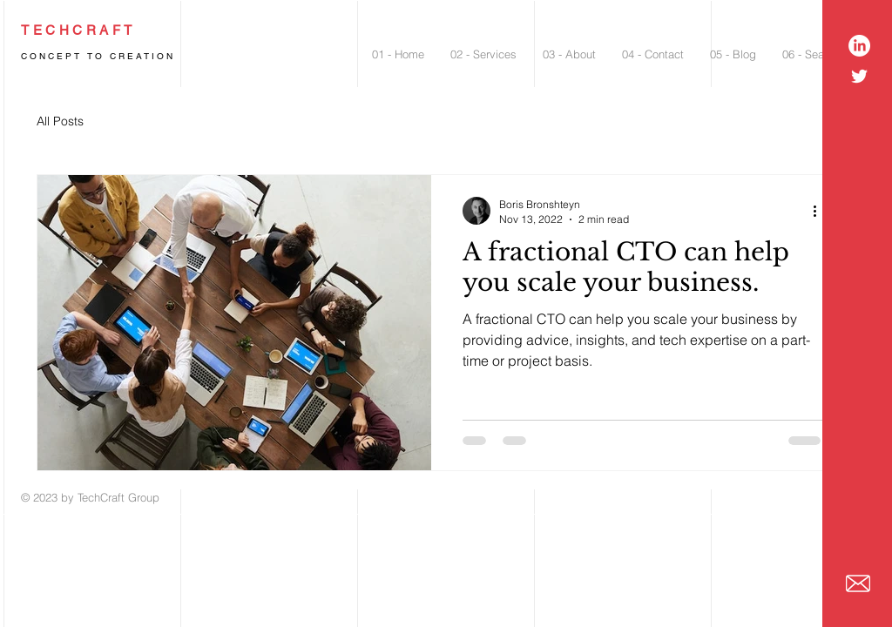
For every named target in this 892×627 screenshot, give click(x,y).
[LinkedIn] (859, 46)
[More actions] (820, 210)
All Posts (60, 121)
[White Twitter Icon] (859, 76)
